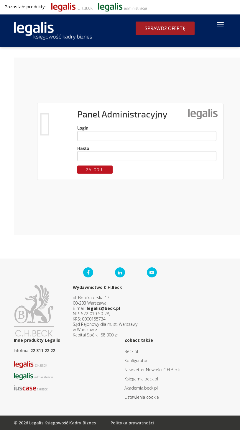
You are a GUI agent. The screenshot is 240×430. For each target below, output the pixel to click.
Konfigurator (136, 360)
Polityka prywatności (132, 423)
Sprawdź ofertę (165, 28)
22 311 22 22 (42, 350)
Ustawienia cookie (141, 397)
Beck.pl (131, 351)
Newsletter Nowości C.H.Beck (152, 369)
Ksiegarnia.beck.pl (141, 379)
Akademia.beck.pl (141, 388)
